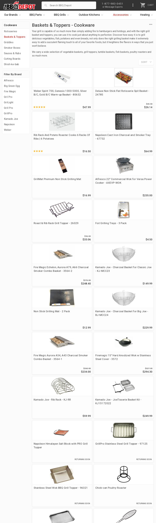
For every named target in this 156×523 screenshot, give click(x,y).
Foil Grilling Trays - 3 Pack (90, 180)
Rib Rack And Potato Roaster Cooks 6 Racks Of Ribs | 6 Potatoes (133, 94)
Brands (13, 15)
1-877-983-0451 (114, 475)
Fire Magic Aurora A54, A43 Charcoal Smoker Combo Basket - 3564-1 (50, 274)
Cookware (10, 25)
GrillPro (8, 113)
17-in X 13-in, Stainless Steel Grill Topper (133, 361)
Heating (147, 15)
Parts (38, 15)
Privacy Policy (61, 492)
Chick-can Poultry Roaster (90, 359)
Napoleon (9, 124)
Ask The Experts (140, 444)
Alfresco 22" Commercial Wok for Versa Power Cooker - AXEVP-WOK (133, 139)
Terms (57, 496)
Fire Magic (10, 91)
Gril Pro (8, 96)
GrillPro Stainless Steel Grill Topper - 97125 (132, 317)
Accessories (123, 15)
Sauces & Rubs (12, 53)
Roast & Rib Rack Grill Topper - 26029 (51, 182)
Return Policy (61, 474)
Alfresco (9, 80)
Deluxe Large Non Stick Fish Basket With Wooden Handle (50, 406)
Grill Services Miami (65, 483)
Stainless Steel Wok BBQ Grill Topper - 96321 (51, 361)
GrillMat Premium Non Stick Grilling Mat (91, 137)
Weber (7, 129)
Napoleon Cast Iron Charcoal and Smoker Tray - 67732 (51, 137)
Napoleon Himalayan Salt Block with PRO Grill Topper (91, 317)
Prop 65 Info (61, 488)
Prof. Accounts (13, 492)
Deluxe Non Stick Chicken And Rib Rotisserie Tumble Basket (92, 406)
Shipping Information (66, 479)
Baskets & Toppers (14, 36)
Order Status (61, 465)
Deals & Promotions (16, 479)
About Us (9, 465)
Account (58, 470)
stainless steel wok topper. (78, 433)
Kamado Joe (11, 118)
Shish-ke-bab (11, 64)
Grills (62, 15)
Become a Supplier (15, 488)
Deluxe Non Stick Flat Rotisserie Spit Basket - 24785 (89, 94)
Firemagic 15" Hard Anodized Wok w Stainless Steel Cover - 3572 (92, 274)
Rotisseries (10, 31)
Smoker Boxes (12, 47)
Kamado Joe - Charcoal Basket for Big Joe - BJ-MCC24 (130, 229)
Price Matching (13, 470)
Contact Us (10, 496)
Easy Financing (13, 483)
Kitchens (92, 15)
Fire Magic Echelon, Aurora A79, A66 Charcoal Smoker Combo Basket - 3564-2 (132, 184)
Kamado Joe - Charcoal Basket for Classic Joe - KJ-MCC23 (50, 229)
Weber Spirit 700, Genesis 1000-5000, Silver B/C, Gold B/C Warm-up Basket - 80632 (51, 94)
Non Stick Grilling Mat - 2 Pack (90, 227)
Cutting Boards (12, 58)
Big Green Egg (12, 85)
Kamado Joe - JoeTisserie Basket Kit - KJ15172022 (50, 317)
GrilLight (8, 102)
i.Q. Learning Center (16, 474)
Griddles (8, 42)
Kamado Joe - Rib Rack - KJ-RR (133, 272)
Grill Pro (8, 107)
